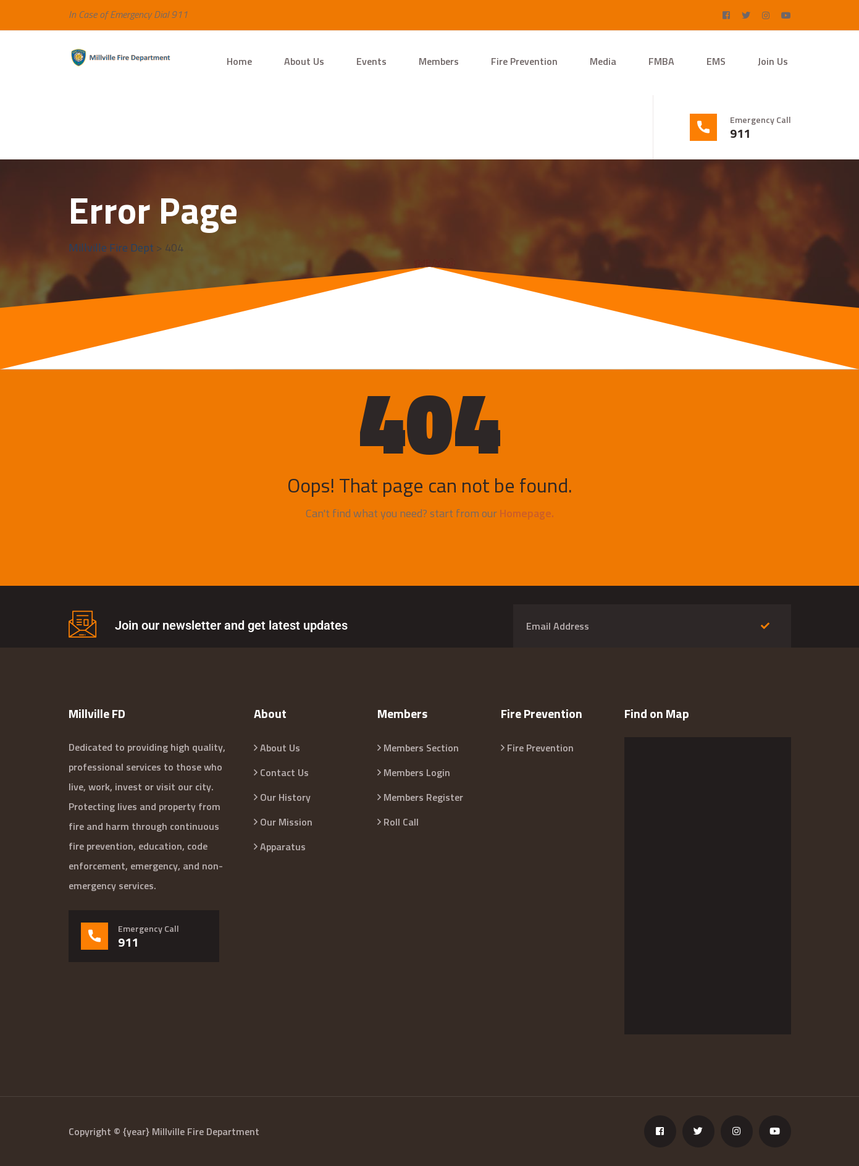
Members (439, 61)
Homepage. (527, 513)
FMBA (661, 61)
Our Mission (286, 821)
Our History (285, 797)
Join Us (773, 61)
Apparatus (283, 846)
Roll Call (401, 821)
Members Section (421, 747)
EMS (716, 61)
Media (603, 61)
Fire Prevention (524, 61)
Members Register (423, 797)
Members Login (416, 772)
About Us (304, 61)
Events (371, 61)
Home (239, 61)
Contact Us (284, 772)
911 (740, 133)
